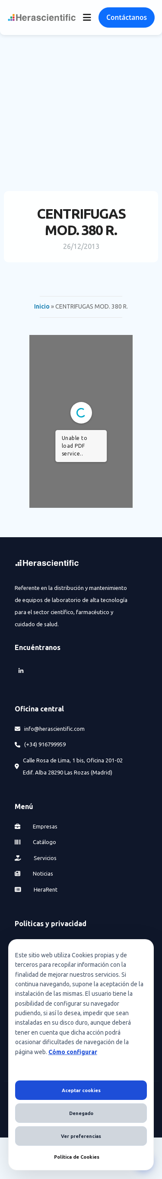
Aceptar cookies (81, 1090)
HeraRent (36, 889)
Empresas (36, 826)
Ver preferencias (81, 1136)
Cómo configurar (72, 1051)
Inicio (42, 306)
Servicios (36, 858)
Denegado (81, 1113)
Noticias (34, 873)
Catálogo (35, 842)
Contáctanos (126, 17)
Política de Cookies (76, 1157)
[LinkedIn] (21, 671)
